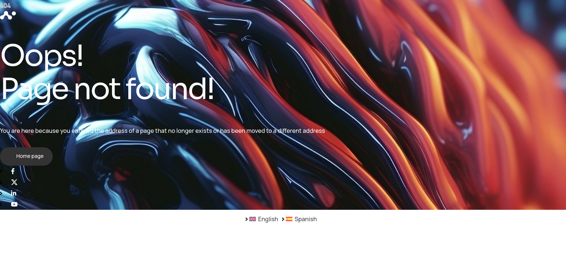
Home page (30, 155)
